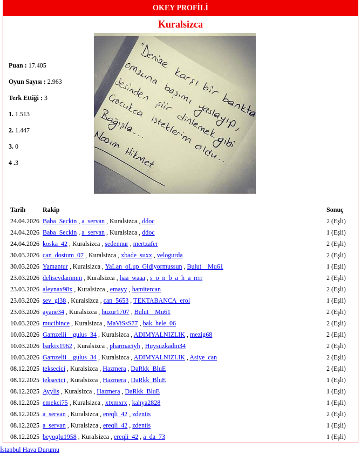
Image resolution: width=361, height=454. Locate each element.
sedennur (116, 244)
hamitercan (146, 289)
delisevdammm (62, 278)
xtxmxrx (116, 402)
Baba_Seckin (60, 221)
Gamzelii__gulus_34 (70, 334)
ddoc (148, 221)
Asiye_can (203, 357)
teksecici (54, 368)
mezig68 (201, 334)
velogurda (170, 255)
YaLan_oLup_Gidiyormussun (143, 266)
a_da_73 (154, 436)
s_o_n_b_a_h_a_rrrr (176, 278)
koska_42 (55, 244)
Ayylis (51, 391)
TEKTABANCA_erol (161, 300)
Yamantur (55, 266)
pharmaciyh (125, 346)
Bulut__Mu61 (205, 266)
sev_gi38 (54, 300)
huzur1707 (115, 312)
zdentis (141, 414)
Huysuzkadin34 (165, 346)
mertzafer (145, 244)
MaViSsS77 (122, 323)
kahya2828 (146, 402)
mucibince (56, 323)
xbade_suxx (136, 255)
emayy (118, 289)
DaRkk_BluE (148, 368)
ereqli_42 (115, 414)
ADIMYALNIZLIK (159, 334)
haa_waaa (132, 278)
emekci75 (55, 402)
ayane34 (53, 312)
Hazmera (114, 368)
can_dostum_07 (63, 255)
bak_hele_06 (159, 323)
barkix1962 (57, 346)
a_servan (93, 221)
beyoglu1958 (60, 436)
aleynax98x (57, 289)
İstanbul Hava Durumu (29, 449)
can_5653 (116, 300)
